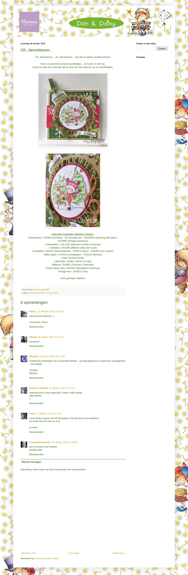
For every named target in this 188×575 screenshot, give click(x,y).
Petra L (33, 311)
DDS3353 (33, 293)
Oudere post (118, 553)
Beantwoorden (36, 327)
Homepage (73, 553)
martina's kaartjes (38, 388)
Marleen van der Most (48, 293)
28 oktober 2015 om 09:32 (65, 442)
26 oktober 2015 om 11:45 (50, 337)
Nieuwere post (28, 553)
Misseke (33, 356)
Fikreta (33, 337)
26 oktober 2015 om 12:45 (52, 356)
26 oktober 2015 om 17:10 (62, 388)
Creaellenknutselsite (40, 442)
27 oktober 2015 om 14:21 (49, 413)
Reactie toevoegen (31, 462)
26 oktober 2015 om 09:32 (51, 311)
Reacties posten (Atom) (47, 558)
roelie (32, 413)
